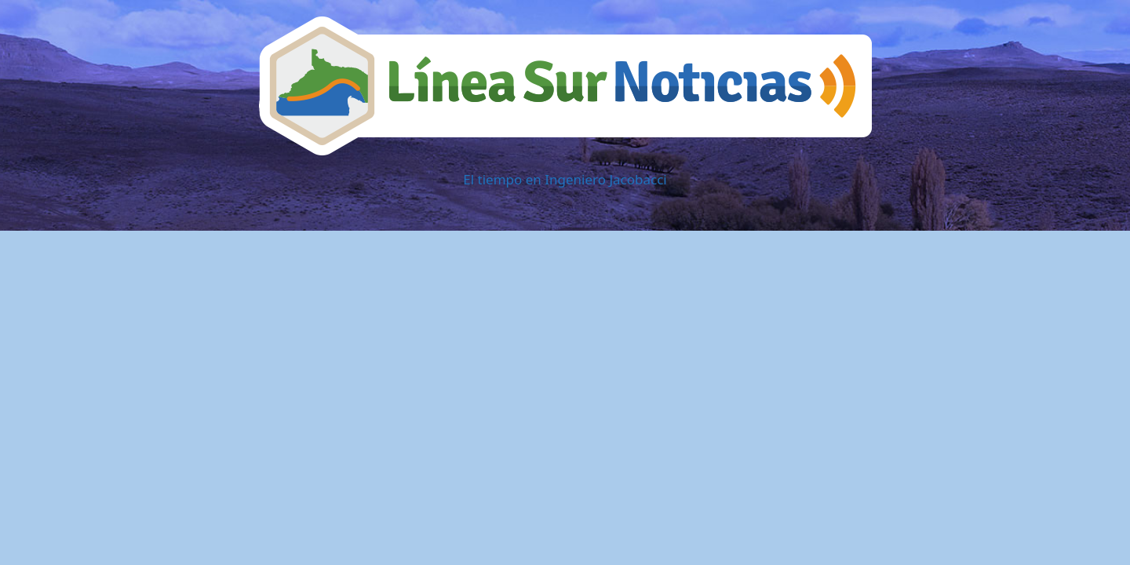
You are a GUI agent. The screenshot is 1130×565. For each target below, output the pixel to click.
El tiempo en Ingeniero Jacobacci (564, 179)
